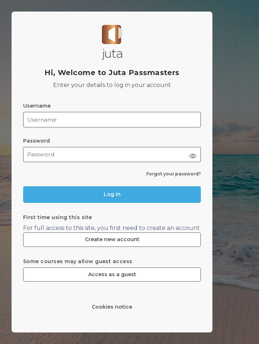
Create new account (112, 239)
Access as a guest (112, 274)
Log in (112, 194)
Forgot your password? (173, 174)
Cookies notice (112, 307)
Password (36, 141)
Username (37, 106)
